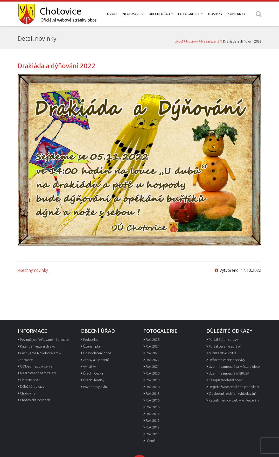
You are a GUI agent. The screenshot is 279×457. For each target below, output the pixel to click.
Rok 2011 (152, 444)
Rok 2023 (152, 363)
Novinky (215, 14)
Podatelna (91, 350)
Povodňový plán (95, 397)
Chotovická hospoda (35, 410)
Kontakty (236, 14)
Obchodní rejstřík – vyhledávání (232, 404)
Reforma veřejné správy (227, 370)
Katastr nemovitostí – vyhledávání (234, 410)
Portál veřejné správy (225, 356)
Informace (132, 14)
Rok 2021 (152, 377)
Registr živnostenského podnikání (234, 397)
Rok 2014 (152, 424)
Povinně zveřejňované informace (44, 350)
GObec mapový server (37, 376)
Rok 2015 (152, 417)
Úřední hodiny (93, 390)
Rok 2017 (152, 404)
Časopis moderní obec (225, 390)
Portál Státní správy (223, 350)
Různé (150, 451)
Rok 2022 (152, 370)
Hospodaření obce (97, 363)
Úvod (112, 14)
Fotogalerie (190, 14)
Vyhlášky (89, 377)
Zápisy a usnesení (96, 370)
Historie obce (30, 390)
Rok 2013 (152, 431)
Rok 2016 (152, 410)
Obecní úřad (161, 14)
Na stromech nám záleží (38, 383)
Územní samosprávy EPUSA (229, 383)
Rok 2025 (152, 350)
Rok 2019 (152, 390)
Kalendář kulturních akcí (37, 356)
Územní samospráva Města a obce (234, 377)
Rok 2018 (152, 397)
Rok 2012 (152, 437)
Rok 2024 (152, 356)
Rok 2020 (152, 383)
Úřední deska (93, 383)
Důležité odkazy (32, 397)
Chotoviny (27, 403)
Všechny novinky (33, 270)
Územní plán (92, 356)
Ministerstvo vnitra (222, 363)
